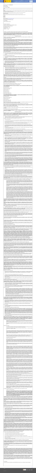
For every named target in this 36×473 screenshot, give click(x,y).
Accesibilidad (4, 468)
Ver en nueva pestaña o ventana (11, 18)
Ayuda (4, 3)
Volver (32, 3)
